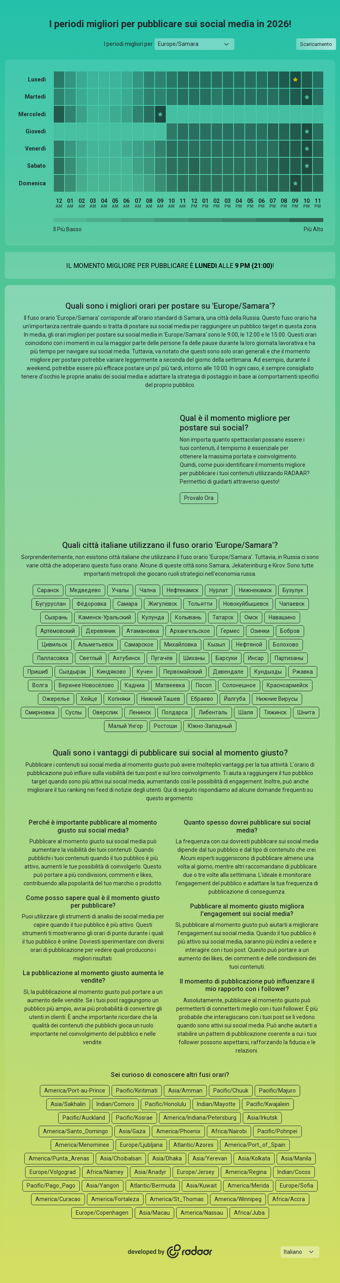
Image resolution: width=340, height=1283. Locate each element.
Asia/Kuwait (201, 1185)
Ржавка (303, 671)
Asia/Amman (185, 1090)
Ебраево (202, 699)
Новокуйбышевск (246, 604)
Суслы (73, 712)
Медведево (85, 590)
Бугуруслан (51, 604)
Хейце (89, 699)
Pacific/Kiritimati (136, 1090)
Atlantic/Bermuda (152, 1185)
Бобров (290, 631)
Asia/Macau (154, 1213)
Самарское (138, 644)
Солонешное (239, 685)
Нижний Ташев (160, 699)
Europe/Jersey (195, 1172)
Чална (148, 590)
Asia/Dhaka (167, 1158)
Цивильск (54, 644)
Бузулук (293, 590)
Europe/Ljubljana (141, 1145)
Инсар (256, 658)
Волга (40, 685)
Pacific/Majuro (277, 1090)
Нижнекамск (255, 590)
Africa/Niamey (105, 1172)
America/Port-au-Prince (74, 1090)
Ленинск (140, 712)
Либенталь (213, 712)
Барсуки (226, 658)
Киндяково (111, 671)
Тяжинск (275, 712)
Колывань (188, 617)
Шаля (245, 712)
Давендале (228, 671)
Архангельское (190, 631)
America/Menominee (82, 1145)
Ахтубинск (126, 658)
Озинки (259, 631)
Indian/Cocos (294, 1172)
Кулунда (153, 617)
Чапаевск (292, 604)
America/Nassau (202, 1213)
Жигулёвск (162, 604)
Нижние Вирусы (277, 699)
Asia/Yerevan (210, 1158)
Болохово (286, 644)
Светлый (90, 658)
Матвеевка (170, 685)
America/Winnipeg (237, 1199)
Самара (127, 604)
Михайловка (180, 644)
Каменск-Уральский (105, 617)
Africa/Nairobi (229, 1131)
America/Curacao (58, 1199)
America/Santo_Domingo (75, 1131)
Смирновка (40, 712)
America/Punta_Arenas (59, 1158)
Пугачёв (162, 658)
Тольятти (200, 604)
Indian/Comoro (115, 1104)
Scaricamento (316, 44)
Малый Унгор (125, 726)
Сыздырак (72, 671)
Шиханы (194, 658)
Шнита (306, 712)
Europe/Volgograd (52, 1172)
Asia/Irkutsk (262, 1117)
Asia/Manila (296, 1158)
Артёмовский (57, 631)
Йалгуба (235, 699)
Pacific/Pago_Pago (51, 1185)
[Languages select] (300, 1252)
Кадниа (135, 685)
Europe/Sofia (296, 1185)
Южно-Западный (210, 726)
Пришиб (38, 671)
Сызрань (56, 617)
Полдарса (175, 712)
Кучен (145, 671)
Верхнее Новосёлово (86, 685)
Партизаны (289, 658)
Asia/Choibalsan (121, 1158)
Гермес (230, 631)
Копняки (119, 699)
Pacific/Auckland (84, 1117)
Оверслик (105, 712)
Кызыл (216, 644)
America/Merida (248, 1185)
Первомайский (182, 671)
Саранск (48, 590)
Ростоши (165, 726)
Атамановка (142, 631)
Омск (251, 617)
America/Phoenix (178, 1131)
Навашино (282, 617)
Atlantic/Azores (193, 1145)
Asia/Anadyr (150, 1172)
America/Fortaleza (115, 1199)
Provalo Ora (199, 498)
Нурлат (218, 590)
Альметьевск (96, 644)
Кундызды (268, 671)
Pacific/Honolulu (165, 1104)
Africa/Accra (288, 1199)
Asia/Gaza (132, 1131)
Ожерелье (56, 699)
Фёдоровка (91, 604)
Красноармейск (287, 685)
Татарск (223, 617)
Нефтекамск (182, 590)
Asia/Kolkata (254, 1158)
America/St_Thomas (177, 1199)
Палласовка (53, 658)
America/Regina (246, 1172)
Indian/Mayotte (216, 1104)
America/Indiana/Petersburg (199, 1117)
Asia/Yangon (102, 1185)
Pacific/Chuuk (230, 1090)
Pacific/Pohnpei (277, 1131)
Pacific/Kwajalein (267, 1104)
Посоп (204, 685)
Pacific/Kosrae (134, 1117)
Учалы (120, 590)
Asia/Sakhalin (68, 1104)
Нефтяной (249, 644)
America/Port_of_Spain (254, 1145)
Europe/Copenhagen (102, 1213)
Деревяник (101, 631)
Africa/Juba (249, 1213)
